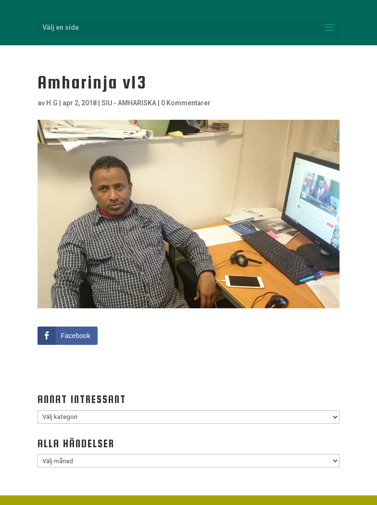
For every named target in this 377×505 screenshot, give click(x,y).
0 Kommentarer (186, 103)
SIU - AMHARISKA (128, 103)
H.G (52, 103)
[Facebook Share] (67, 336)
